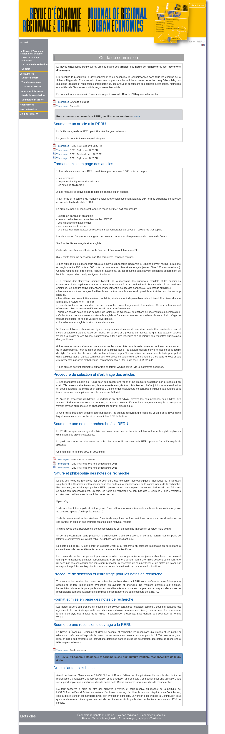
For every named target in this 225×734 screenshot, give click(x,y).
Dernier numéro (30, 77)
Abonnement (27, 104)
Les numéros (27, 74)
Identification (197, 5)
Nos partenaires (28, 109)
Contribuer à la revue (31, 91)
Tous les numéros (31, 82)
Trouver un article (31, 86)
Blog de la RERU (29, 114)
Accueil (24, 42)
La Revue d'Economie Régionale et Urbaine (32, 52)
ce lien (137, 116)
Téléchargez (63, 102)
